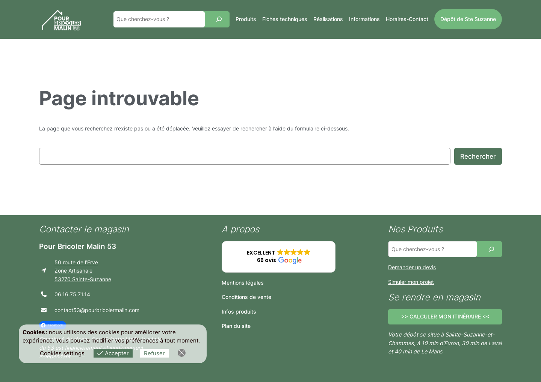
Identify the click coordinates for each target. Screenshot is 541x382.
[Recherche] (219, 19)
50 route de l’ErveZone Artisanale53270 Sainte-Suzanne (82, 270)
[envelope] (43, 310)
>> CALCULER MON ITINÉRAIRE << (445, 316)
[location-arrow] (43, 270)
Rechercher (478, 156)
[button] (278, 257)
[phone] (43, 294)
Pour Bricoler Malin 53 (77, 246)
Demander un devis (412, 267)
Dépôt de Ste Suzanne (468, 19)
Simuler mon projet (411, 282)
